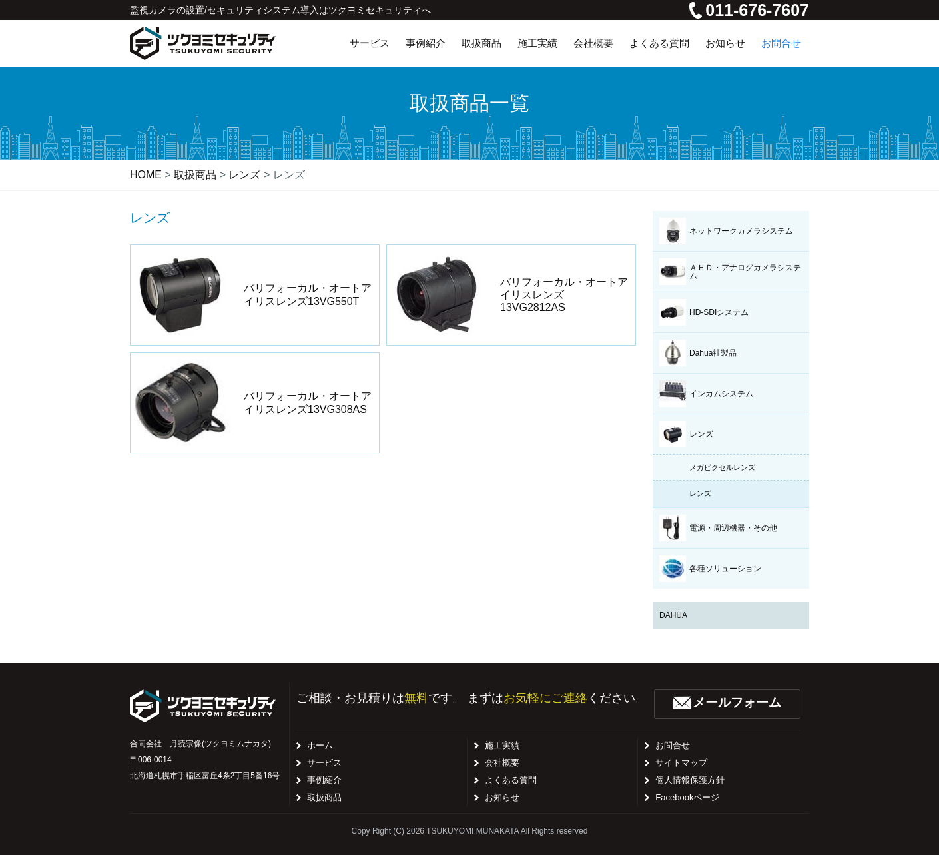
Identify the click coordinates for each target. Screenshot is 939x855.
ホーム (320, 745)
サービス (324, 763)
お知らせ (502, 797)
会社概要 (502, 763)
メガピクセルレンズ (722, 467)
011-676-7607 (749, 10)
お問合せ (672, 745)
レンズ (700, 493)
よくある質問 (511, 780)
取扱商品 (324, 797)
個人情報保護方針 (690, 780)
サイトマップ (681, 763)
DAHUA (673, 615)
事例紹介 (324, 780)
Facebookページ (687, 797)
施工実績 (502, 745)
